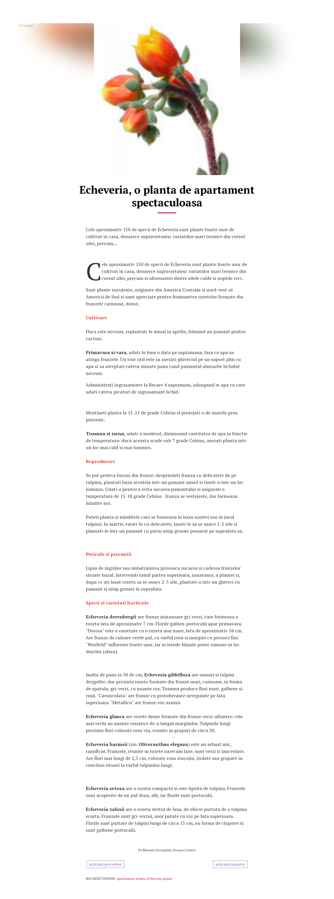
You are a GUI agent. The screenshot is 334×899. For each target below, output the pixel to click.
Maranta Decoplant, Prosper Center (169, 850)
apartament (125, 878)
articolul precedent (105, 864)
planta (140, 878)
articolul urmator (230, 864)
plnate (167, 878)
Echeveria (154, 878)
